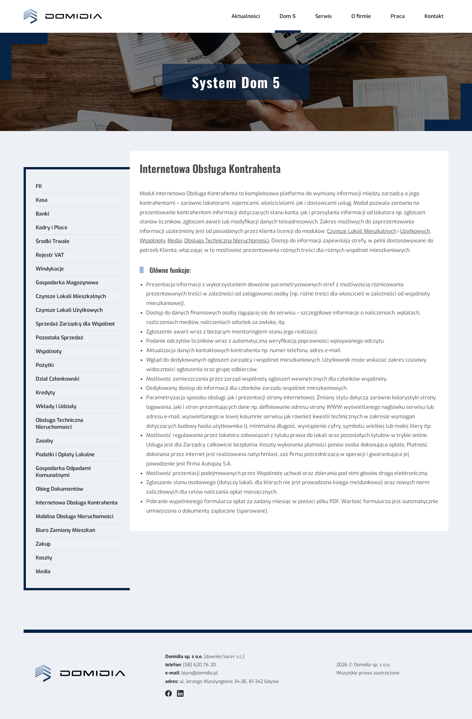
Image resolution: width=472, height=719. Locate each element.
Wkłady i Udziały (56, 406)
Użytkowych (415, 231)
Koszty (44, 557)
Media (43, 571)
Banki (42, 213)
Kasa (42, 200)
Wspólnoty (49, 351)
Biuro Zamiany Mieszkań (65, 530)
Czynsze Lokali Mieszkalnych (71, 296)
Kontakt (433, 16)
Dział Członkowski (57, 378)
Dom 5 (288, 16)
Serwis (323, 16)
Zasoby (44, 440)
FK (39, 186)
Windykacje (50, 268)
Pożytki (45, 365)
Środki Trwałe (52, 241)
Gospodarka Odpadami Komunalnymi (63, 472)
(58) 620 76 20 (199, 665)
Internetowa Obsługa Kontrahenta (77, 502)
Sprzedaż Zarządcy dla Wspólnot (75, 323)
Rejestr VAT (50, 255)
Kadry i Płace (52, 227)
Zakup (43, 543)
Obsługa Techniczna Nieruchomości (59, 423)
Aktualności (245, 16)
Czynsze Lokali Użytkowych (69, 310)
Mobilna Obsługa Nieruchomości (74, 516)
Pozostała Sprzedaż (59, 337)
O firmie (361, 16)
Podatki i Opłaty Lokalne (65, 454)
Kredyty (45, 392)
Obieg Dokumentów (59, 488)
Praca (398, 16)
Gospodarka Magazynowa (67, 282)
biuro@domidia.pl (199, 673)
